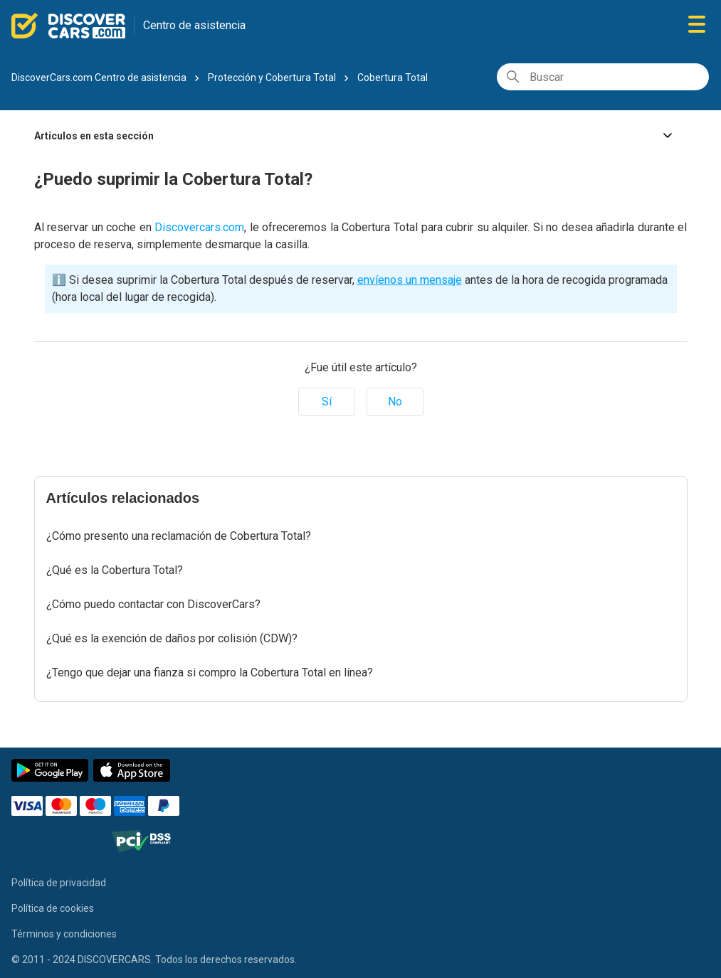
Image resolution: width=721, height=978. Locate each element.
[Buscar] (603, 76)
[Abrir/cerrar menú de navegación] (697, 25)
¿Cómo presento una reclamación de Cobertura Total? (178, 536)
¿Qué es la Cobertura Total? (114, 570)
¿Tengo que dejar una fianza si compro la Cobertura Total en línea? (209, 672)
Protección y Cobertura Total (272, 77)
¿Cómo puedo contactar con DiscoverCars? (153, 604)
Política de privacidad (58, 882)
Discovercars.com (199, 227)
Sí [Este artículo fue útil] (327, 401)
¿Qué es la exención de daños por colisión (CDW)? (172, 638)
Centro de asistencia (194, 25)
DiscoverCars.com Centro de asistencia (98, 77)
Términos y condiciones (64, 934)
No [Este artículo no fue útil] (395, 401)
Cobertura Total (392, 77)
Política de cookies (52, 908)
